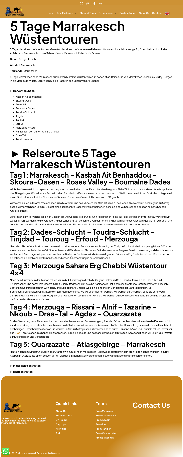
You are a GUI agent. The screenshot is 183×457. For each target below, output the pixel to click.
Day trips (61, 424)
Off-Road (61, 419)
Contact (157, 12)
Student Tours (88, 12)
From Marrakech (105, 410)
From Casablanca (106, 415)
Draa (17, 332)
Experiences (107, 12)
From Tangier (103, 428)
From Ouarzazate (106, 433)
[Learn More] (101, 3)
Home (50, 12)
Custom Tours (127, 12)
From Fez (101, 424)
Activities (61, 428)
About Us (144, 12)
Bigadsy (55, 453)
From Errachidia (105, 437)
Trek (58, 433)
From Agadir (103, 419)
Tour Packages (66, 12)
